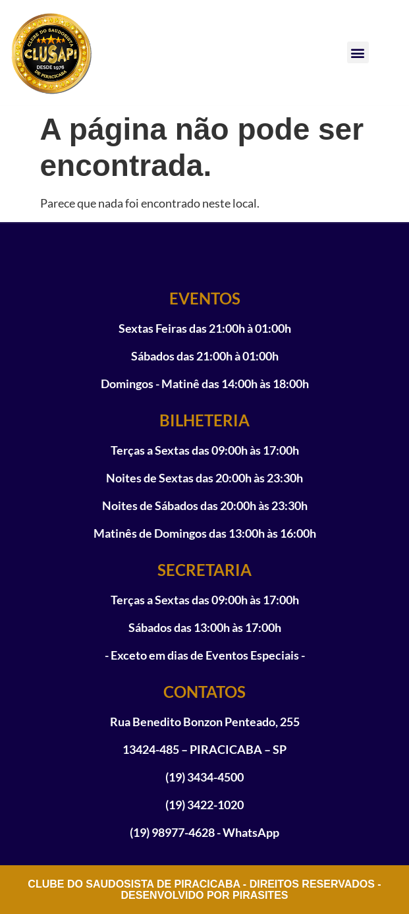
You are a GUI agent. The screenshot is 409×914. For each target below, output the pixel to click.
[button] (358, 52)
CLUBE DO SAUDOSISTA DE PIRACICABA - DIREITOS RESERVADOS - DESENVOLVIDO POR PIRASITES (204, 889)
